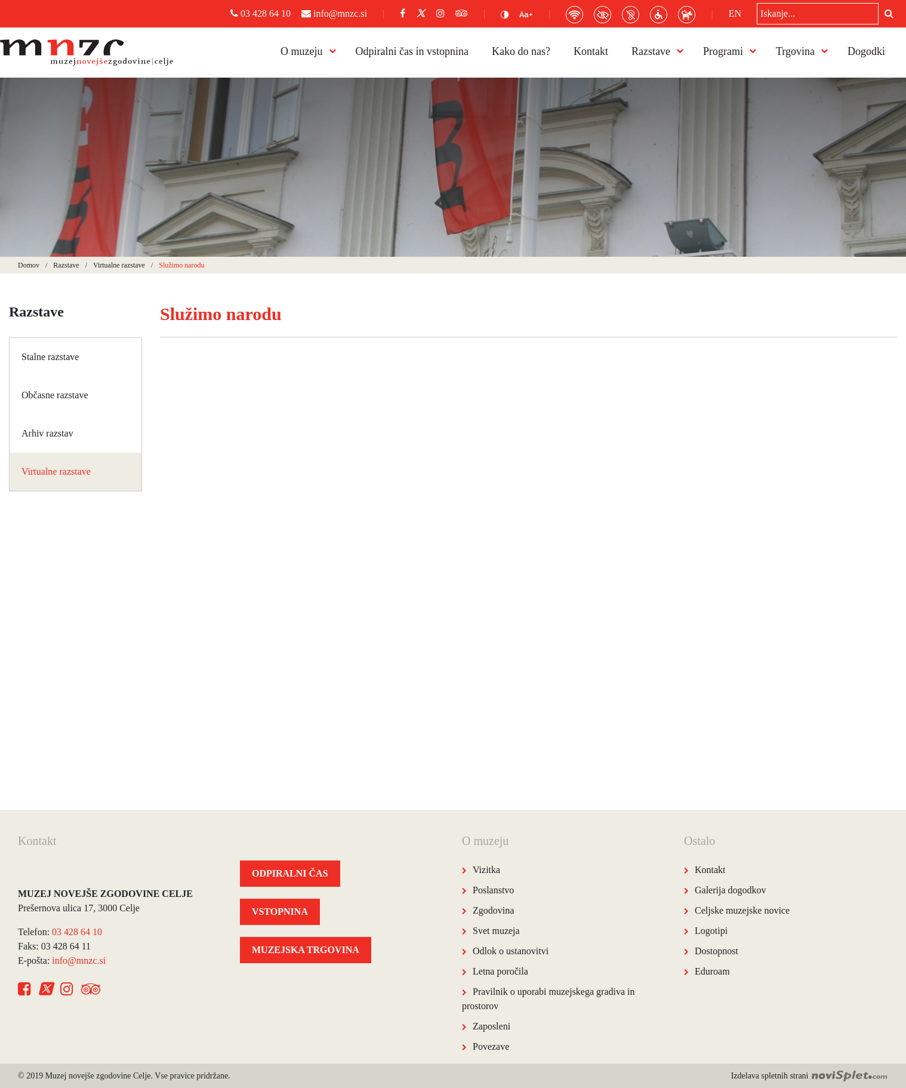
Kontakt (591, 51)
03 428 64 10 (260, 13)
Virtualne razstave (119, 265)
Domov (28, 265)
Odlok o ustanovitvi (510, 951)
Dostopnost (716, 951)
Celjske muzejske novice (742, 910)
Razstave (650, 51)
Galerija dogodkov (730, 890)
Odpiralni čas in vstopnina (412, 51)
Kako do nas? (521, 51)
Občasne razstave (54, 395)
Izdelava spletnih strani (809, 1075)
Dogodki (866, 51)
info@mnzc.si (334, 13)
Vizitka (486, 870)
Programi (723, 51)
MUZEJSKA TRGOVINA (305, 950)
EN (735, 13)
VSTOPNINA (280, 911)
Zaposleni (491, 1026)
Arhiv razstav (47, 433)
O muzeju (301, 51)
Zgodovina (493, 910)
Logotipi (711, 931)
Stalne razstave (50, 357)
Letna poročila (500, 971)
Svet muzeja (496, 931)
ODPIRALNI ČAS (290, 873)
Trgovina (795, 51)
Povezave (491, 1046)
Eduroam (712, 971)
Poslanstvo (493, 890)
